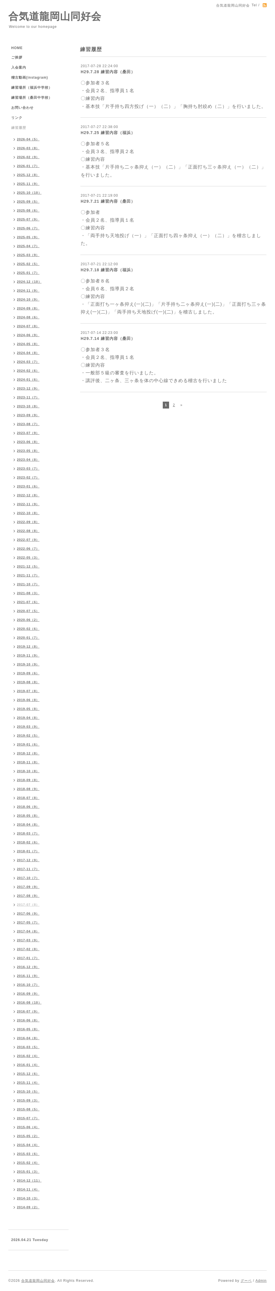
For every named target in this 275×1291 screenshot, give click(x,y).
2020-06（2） (28, 620)
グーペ (246, 1281)
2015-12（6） (28, 1073)
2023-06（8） (28, 442)
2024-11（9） (28, 290)
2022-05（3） (28, 557)
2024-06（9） (28, 335)
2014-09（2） (28, 1207)
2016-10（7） (28, 984)
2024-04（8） (28, 353)
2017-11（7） (28, 869)
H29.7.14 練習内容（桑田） (108, 338)
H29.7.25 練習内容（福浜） (108, 132)
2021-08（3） (28, 593)
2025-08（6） (28, 210)
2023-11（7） (28, 397)
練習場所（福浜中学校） (31, 88)
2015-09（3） (28, 1100)
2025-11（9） (28, 183)
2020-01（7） (28, 637)
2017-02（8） (28, 949)
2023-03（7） (28, 468)
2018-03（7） (28, 833)
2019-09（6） (28, 673)
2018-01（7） (28, 851)
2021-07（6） (28, 602)
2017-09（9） (28, 887)
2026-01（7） (28, 166)
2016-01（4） (28, 1065)
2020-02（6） (28, 628)
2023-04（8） (28, 459)
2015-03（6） (28, 1153)
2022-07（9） (28, 539)
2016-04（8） (28, 1038)
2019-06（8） (28, 700)
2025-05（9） (28, 237)
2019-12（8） (28, 646)
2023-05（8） (28, 450)
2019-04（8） (28, 717)
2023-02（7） (28, 477)
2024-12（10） (29, 281)
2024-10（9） (28, 299)
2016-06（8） (28, 1020)
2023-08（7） (28, 424)
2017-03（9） (28, 940)
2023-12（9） (28, 388)
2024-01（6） (28, 379)
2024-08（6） (28, 317)
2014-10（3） (28, 1198)
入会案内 (18, 67)
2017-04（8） (28, 931)
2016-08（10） (29, 1002)
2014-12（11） (29, 1180)
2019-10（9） (28, 664)
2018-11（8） (28, 762)
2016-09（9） (28, 993)
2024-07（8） (28, 326)
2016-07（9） (28, 1011)
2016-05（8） (28, 1029)
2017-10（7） (28, 878)
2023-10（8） (28, 406)
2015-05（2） (28, 1136)
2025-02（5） (28, 264)
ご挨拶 (16, 57)
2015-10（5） (28, 1091)
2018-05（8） (28, 815)
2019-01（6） (28, 744)
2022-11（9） (28, 504)
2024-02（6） (28, 370)
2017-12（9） (28, 860)
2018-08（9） (28, 789)
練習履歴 (18, 128)
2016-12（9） (28, 967)
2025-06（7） (28, 228)
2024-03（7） (28, 361)
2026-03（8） (28, 148)
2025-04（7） (28, 246)
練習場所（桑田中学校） (31, 98)
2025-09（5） (28, 201)
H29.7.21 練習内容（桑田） (108, 201)
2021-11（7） (28, 575)
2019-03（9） (28, 726)
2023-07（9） (28, 433)
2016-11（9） (28, 976)
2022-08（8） (28, 531)
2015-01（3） (28, 1171)
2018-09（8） (28, 780)
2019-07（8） (28, 691)
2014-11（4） (28, 1189)
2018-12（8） (28, 753)
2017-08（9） (28, 895)
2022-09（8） (28, 522)
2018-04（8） (28, 824)
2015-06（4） (28, 1127)
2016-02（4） (28, 1056)
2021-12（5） (28, 566)
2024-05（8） (28, 344)
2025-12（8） (28, 175)
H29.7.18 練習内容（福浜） (108, 270)
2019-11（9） (28, 655)
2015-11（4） (28, 1082)
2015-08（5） (28, 1109)
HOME (17, 48)
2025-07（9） (28, 219)
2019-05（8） (28, 709)
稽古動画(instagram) (29, 78)
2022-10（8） (28, 513)
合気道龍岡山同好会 (54, 16)
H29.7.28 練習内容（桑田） (108, 71)
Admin (261, 1281)
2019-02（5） (28, 735)
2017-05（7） (28, 922)
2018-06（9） (28, 806)
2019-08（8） (28, 682)
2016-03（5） (28, 1047)
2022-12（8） (28, 495)
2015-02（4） (28, 1162)
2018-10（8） (28, 771)
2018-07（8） (28, 798)
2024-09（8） (28, 308)
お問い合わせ (22, 108)
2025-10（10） (29, 192)
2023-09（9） (28, 415)
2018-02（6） (28, 842)
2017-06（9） (28, 913)
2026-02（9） (28, 157)
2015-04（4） (28, 1145)
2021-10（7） (28, 584)
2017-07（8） (28, 904)
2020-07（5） (28, 611)
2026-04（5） (28, 139)
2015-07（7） (28, 1118)
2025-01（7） (28, 272)
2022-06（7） (28, 548)
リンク (16, 118)
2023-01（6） (28, 486)
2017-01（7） (28, 958)
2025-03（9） (28, 255)
